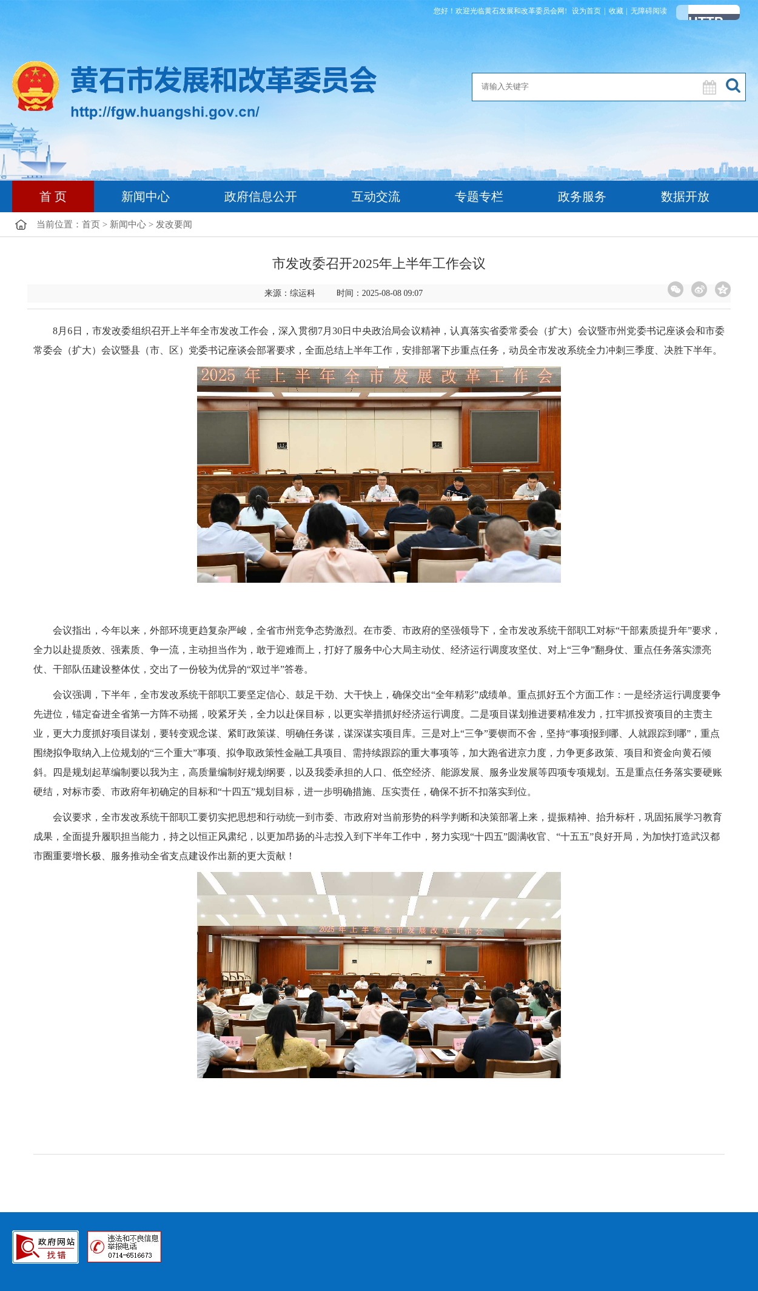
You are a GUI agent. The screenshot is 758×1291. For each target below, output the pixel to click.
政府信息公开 (260, 196)
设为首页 (586, 11)
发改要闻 (174, 224)
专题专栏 (479, 196)
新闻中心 (145, 196)
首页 (91, 224)
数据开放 (685, 196)
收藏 (616, 11)
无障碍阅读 (649, 11)
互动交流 (376, 196)
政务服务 (582, 196)
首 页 (53, 196)
